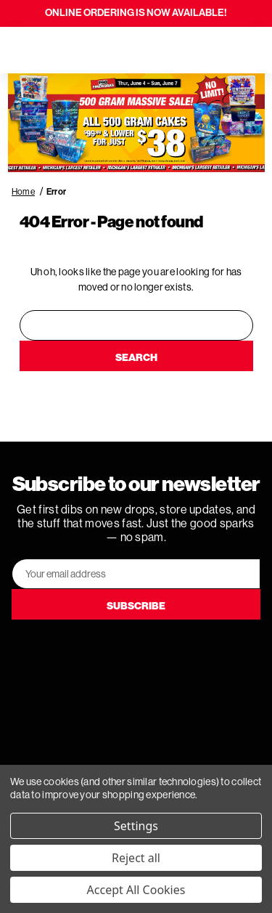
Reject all (136, 858)
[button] (136, 122)
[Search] (52, 50)
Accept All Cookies (136, 890)
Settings (136, 826)
